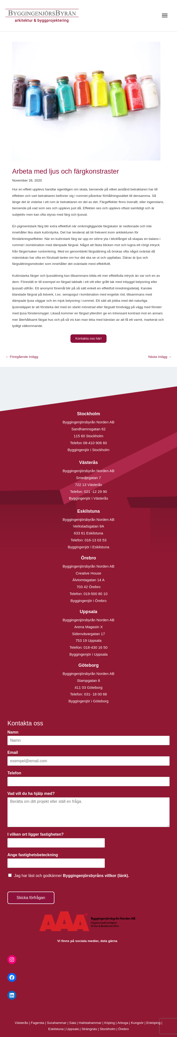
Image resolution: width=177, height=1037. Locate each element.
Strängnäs (89, 1029)
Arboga (122, 1023)
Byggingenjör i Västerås (88, 498)
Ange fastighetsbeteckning (34, 855)
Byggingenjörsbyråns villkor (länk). (96, 876)
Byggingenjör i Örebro (88, 601)
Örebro (123, 1029)
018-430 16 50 (96, 647)
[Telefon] (88, 781)
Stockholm (107, 1029)
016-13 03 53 (95, 540)
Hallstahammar (90, 1023)
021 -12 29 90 (95, 491)
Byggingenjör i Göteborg (88, 701)
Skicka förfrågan (31, 898)
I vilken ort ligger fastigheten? (36, 834)
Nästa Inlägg (160, 357)
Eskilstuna (56, 1029)
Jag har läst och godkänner (71, 876)
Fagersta (37, 1023)
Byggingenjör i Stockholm (88, 450)
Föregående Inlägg (21, 357)
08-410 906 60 (95, 443)
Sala (72, 1023)
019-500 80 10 (95, 594)
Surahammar (56, 1023)
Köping (109, 1023)
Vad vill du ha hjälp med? (32, 793)
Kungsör (137, 1023)
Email (14, 752)
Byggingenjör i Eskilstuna (88, 547)
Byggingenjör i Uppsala (88, 654)
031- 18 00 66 (95, 694)
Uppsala (72, 1029)
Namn (14, 732)
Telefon (15, 773)
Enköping (153, 1023)
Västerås (22, 1023)
